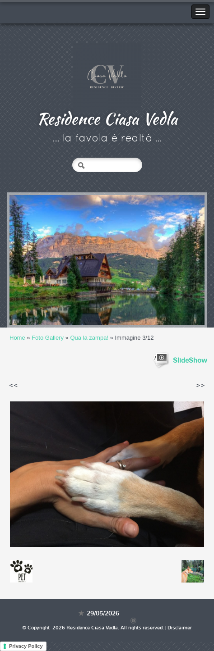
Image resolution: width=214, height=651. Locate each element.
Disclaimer (179, 627)
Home (17, 337)
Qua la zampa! (89, 337)
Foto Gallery (48, 337)
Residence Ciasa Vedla (107, 118)
